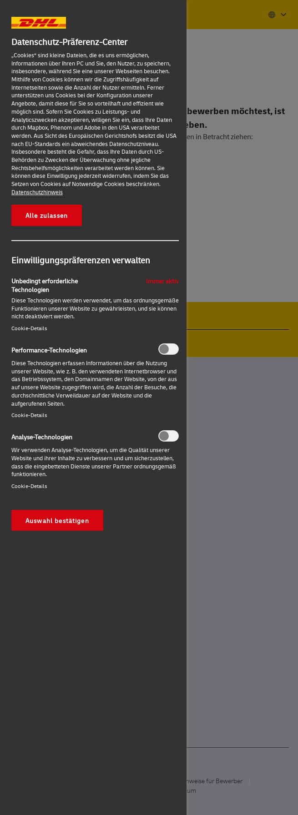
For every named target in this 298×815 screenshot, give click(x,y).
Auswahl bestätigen (57, 520)
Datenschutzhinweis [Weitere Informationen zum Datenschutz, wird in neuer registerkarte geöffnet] (37, 192)
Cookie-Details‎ (29, 328)
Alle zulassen (46, 215)
